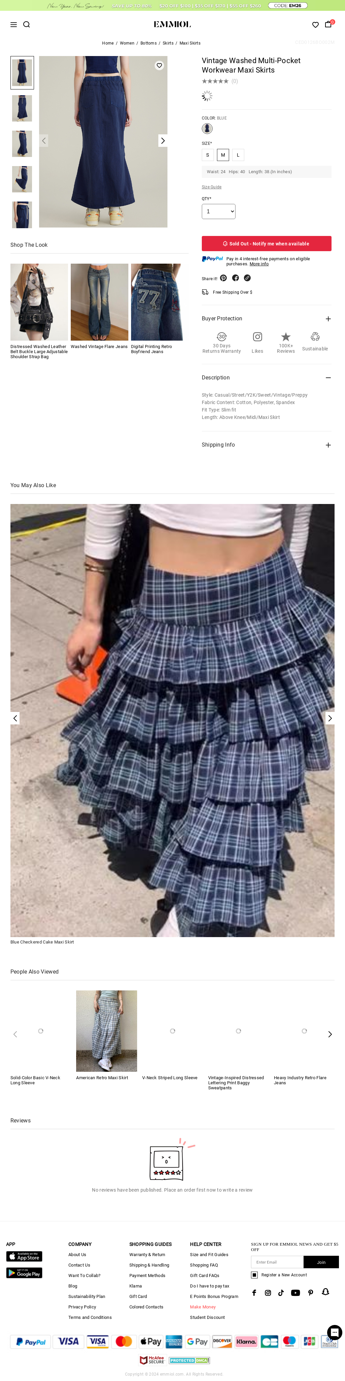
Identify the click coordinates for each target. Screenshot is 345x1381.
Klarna (135, 1286)
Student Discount (207, 1317)
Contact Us (79, 1265)
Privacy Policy (82, 1306)
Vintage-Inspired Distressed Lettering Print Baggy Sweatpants (236, 1082)
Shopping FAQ (204, 1265)
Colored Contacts (146, 1306)
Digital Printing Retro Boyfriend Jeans (151, 349)
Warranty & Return (147, 1254)
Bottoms (148, 43)
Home (108, 43)
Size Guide (212, 187)
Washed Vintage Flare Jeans (99, 346)
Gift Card (138, 1296)
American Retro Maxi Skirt (102, 1077)
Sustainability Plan (86, 1296)
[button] (330, 1034)
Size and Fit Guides (209, 1254)
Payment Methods (147, 1275)
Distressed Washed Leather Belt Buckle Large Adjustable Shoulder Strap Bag (39, 351)
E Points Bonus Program (214, 1296)
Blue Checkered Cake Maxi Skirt (42, 942)
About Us (77, 1254)
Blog (72, 1286)
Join (321, 1262)
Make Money (203, 1306)
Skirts (168, 43)
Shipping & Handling (149, 1265)
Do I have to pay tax (209, 1286)
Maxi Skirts (190, 43)
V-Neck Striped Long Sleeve (170, 1077)
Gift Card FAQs (204, 1275)
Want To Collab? (84, 1275)
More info (259, 263)
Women (127, 43)
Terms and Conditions (90, 1317)
